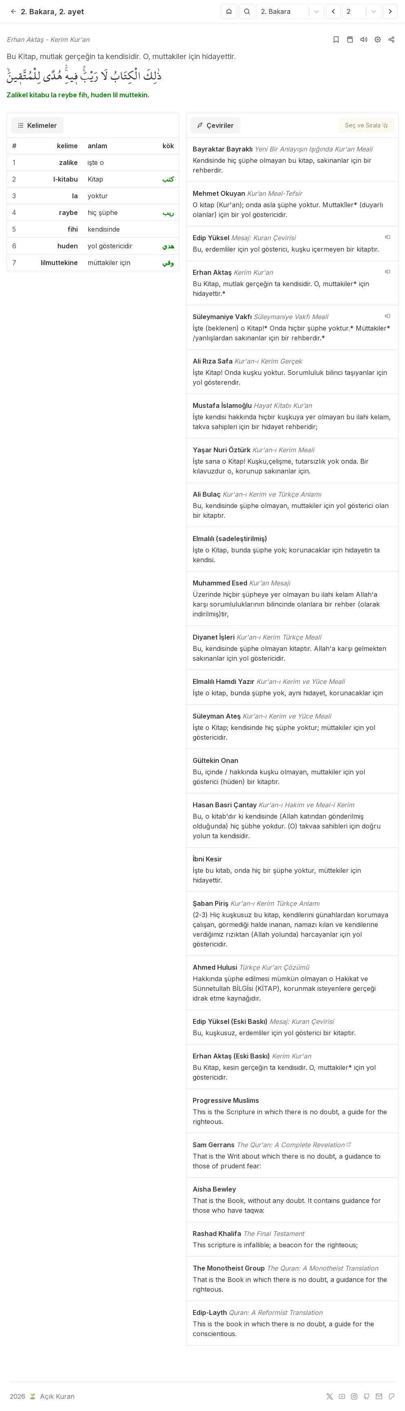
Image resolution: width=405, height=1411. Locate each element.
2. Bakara (38, 11)
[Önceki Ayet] (333, 11)
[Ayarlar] (378, 39)
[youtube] (342, 1396)
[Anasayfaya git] (229, 11)
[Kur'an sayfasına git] (350, 39)
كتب (168, 179)
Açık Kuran (51, 1396)
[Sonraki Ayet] (390, 11)
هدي (168, 246)
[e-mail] (379, 1396)
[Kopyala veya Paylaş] (391, 39)
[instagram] (354, 1396)
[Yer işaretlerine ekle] (336, 39)
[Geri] (13, 11)
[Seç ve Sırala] (366, 125)
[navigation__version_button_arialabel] (387, 237)
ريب (168, 212)
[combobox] (262, 11)
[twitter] (329, 1396)
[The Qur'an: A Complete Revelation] (349, 1145)
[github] (366, 1396)
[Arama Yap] (247, 11)
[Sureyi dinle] (364, 39)
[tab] (37, 125)
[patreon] (391, 1396)
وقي (168, 263)
